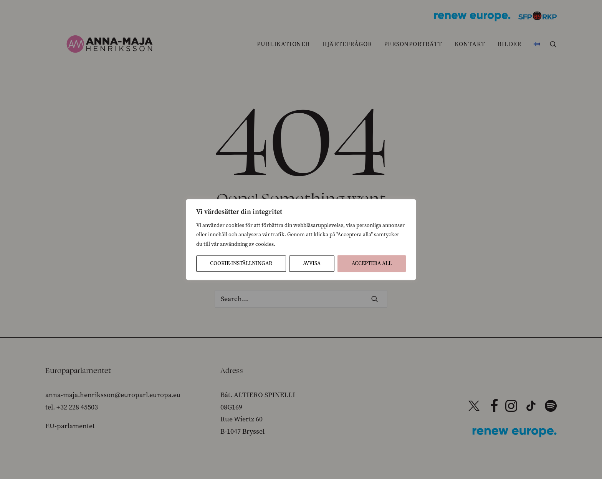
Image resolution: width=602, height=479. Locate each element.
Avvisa (312, 263)
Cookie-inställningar (241, 263)
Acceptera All (372, 263)
